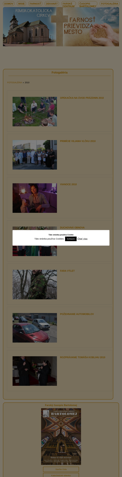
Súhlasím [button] (71, 239)
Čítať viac (82, 238)
